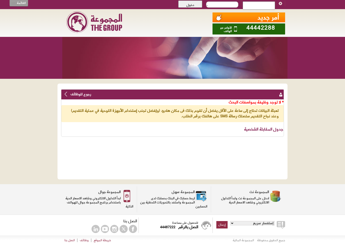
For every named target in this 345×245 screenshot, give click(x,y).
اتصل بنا (69, 240)
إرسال (222, 224)
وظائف (84, 240)
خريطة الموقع (102, 240)
